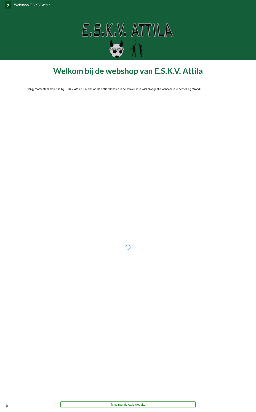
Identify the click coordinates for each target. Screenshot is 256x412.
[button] (6, 405)
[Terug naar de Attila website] (128, 404)
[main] (128, 71)
